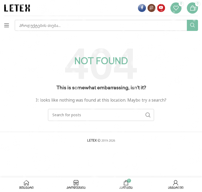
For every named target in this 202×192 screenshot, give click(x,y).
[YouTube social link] (161, 8)
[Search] (106, 25)
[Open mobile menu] (6, 25)
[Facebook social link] (142, 8)
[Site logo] (17, 8)
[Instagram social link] (151, 8)
